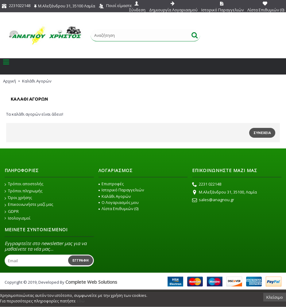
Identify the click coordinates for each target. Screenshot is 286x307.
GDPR (12, 212)
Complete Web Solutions (91, 282)
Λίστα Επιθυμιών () (118, 208)
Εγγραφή (80, 260)
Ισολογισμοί (17, 218)
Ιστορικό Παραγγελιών (121, 190)
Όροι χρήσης (18, 198)
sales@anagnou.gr (213, 200)
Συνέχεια (262, 133)
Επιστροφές (111, 183)
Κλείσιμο (274, 297)
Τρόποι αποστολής (24, 184)
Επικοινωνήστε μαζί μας (29, 204)
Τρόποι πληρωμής (23, 191)
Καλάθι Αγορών (115, 196)
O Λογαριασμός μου (119, 202)
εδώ (81, 301)
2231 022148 (206, 184)
